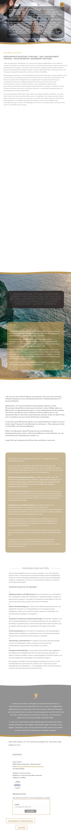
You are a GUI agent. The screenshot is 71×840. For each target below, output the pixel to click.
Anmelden (30, 811)
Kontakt (21, 827)
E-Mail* (17, 804)
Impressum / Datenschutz (20, 821)
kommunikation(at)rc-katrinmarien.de (30, 766)
